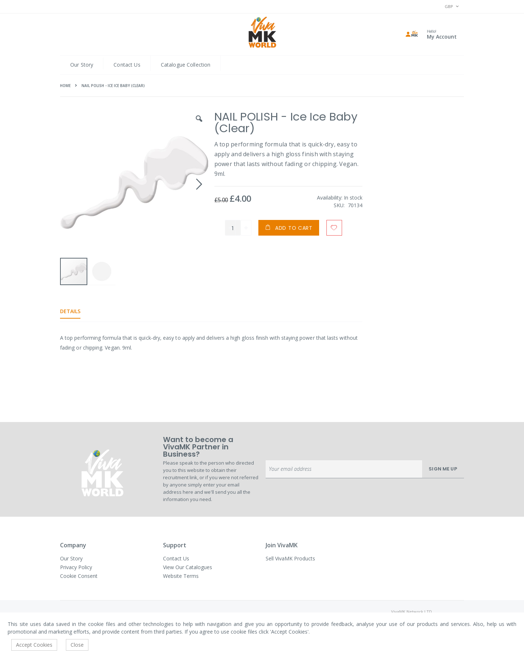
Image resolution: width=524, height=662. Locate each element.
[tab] (75, 311)
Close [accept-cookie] (77, 644)
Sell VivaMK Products (290, 558)
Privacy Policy (76, 567)
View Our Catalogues (187, 567)
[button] (198, 124)
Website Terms (181, 575)
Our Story (81, 64)
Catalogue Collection (186, 64)
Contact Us (127, 64)
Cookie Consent (79, 575)
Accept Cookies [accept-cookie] (34, 644)
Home (65, 85)
